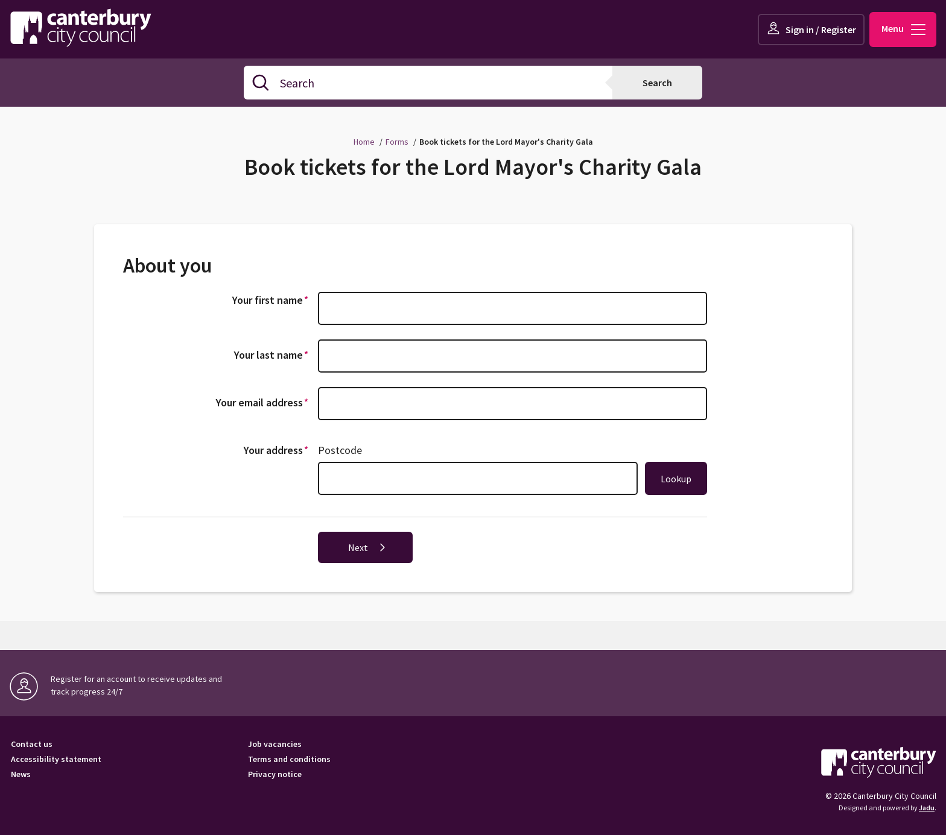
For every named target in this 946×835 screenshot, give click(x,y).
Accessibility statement (56, 759)
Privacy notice (275, 774)
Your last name (273, 354)
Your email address (264, 402)
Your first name (272, 299)
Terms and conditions (289, 759)
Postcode (340, 450)
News (21, 774)
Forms (397, 141)
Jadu (927, 807)
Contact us (31, 744)
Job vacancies (275, 744)
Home (364, 141)
